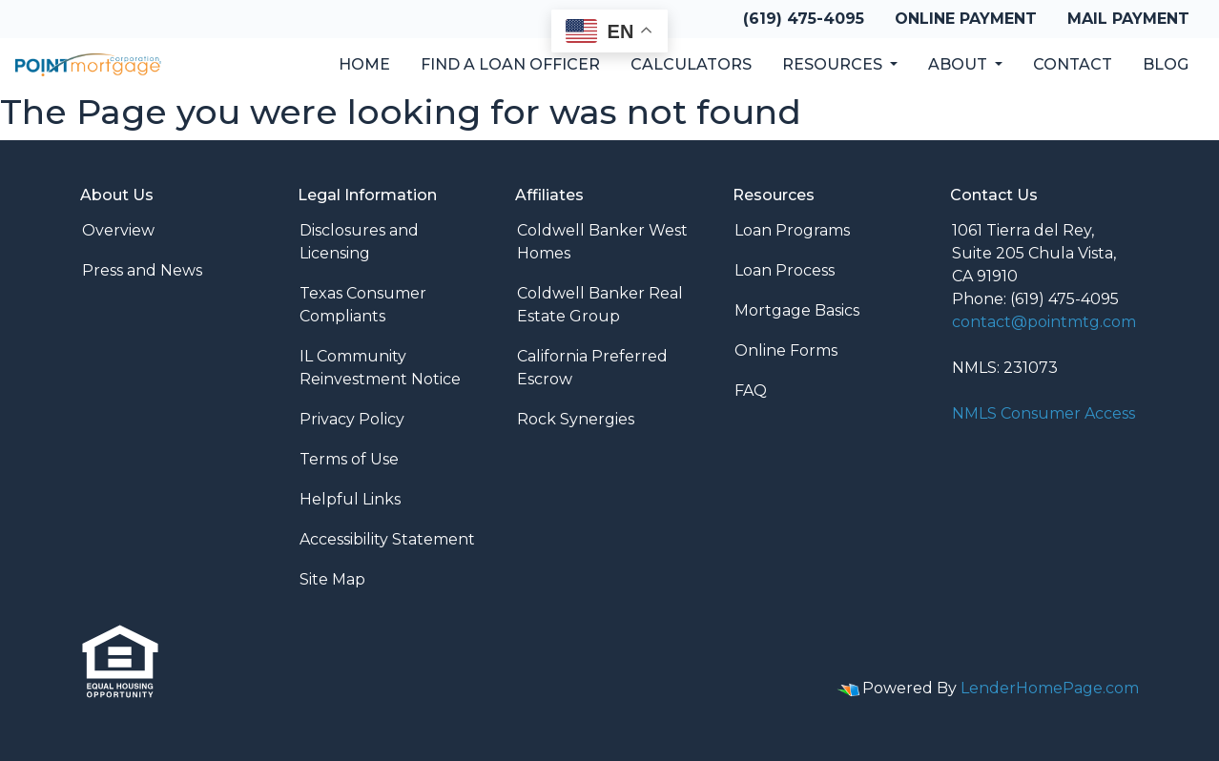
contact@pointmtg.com (1044, 322)
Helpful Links (350, 499)
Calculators (691, 64)
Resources (834, 64)
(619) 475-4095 (803, 19)
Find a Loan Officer (510, 64)
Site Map (332, 579)
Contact (1072, 64)
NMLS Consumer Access (1043, 413)
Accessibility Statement (387, 539)
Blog (1165, 64)
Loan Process (784, 270)
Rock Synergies (575, 419)
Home (364, 64)
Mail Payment (1128, 19)
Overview (118, 230)
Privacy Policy (352, 419)
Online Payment (966, 19)
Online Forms (785, 350)
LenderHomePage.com (1050, 688)
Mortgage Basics (796, 310)
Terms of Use (349, 459)
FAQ (750, 390)
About (959, 64)
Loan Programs (792, 230)
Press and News (142, 270)
